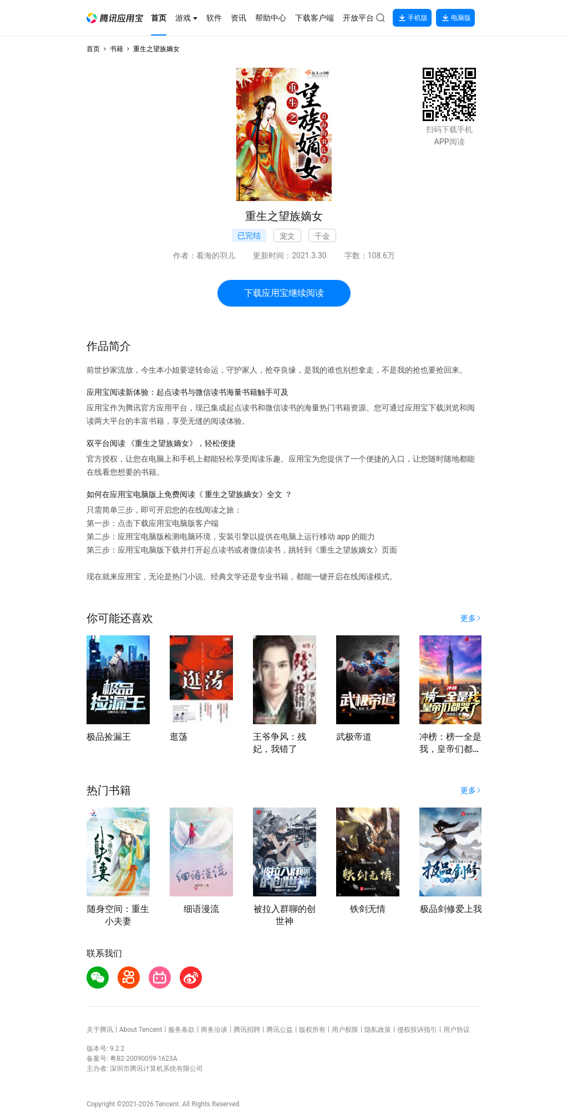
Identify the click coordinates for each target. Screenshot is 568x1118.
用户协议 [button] (456, 1030)
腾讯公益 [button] (279, 1030)
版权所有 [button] (312, 1030)
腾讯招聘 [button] (247, 1030)
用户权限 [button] (345, 1030)
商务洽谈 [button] (214, 1030)
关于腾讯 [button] (100, 1030)
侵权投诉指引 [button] (417, 1030)
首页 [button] (93, 49)
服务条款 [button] (181, 1030)
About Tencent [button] (140, 1030)
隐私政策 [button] (377, 1030)
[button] (115, 18)
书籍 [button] (116, 49)
